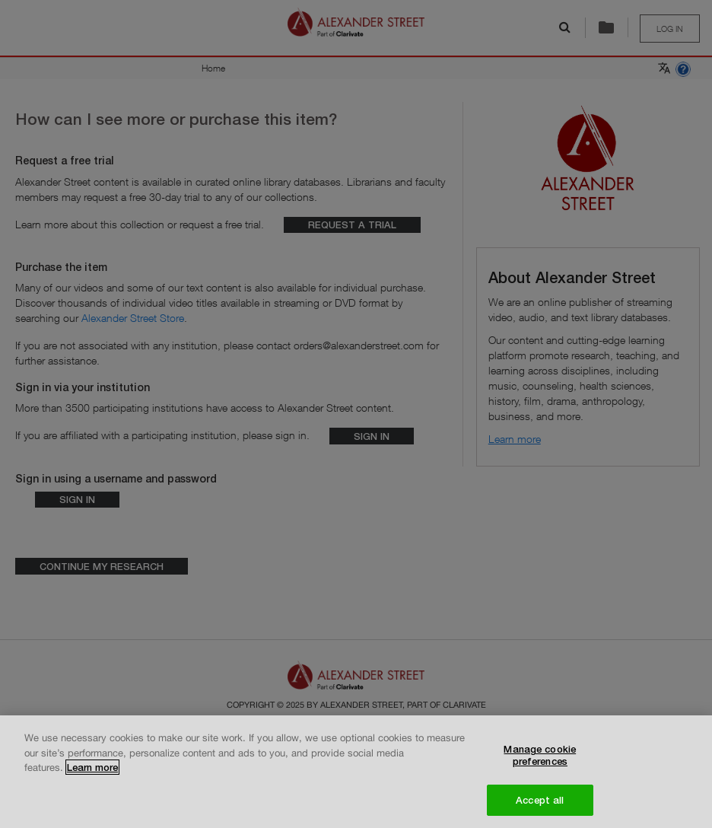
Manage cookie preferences (540, 760)
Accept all (540, 804)
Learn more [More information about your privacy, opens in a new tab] (92, 772)
